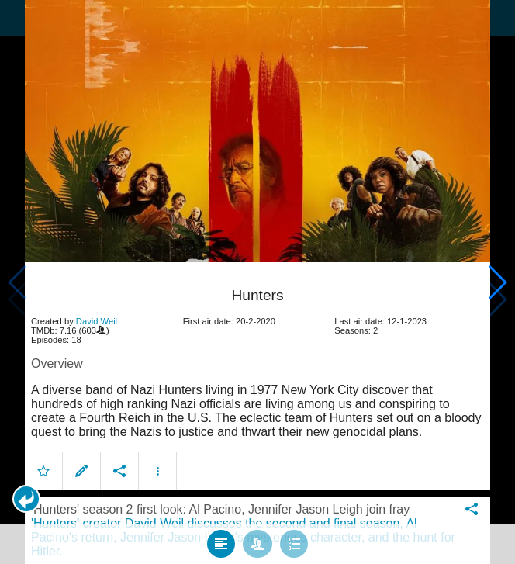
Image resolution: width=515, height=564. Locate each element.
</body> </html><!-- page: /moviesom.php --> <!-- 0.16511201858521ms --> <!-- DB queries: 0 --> (257, 282)
